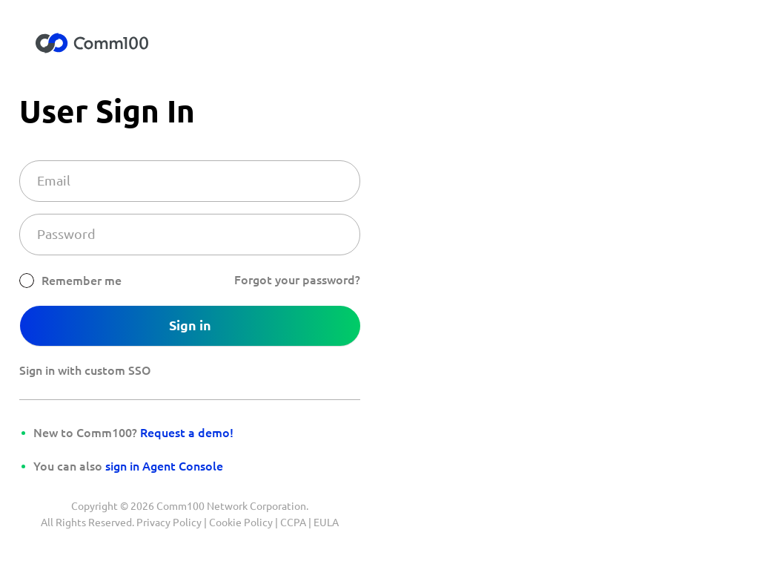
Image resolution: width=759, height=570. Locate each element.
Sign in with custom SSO (85, 370)
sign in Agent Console (164, 466)
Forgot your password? (297, 279)
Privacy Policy (169, 522)
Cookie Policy (241, 522)
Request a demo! (186, 432)
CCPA (293, 522)
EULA (326, 522)
